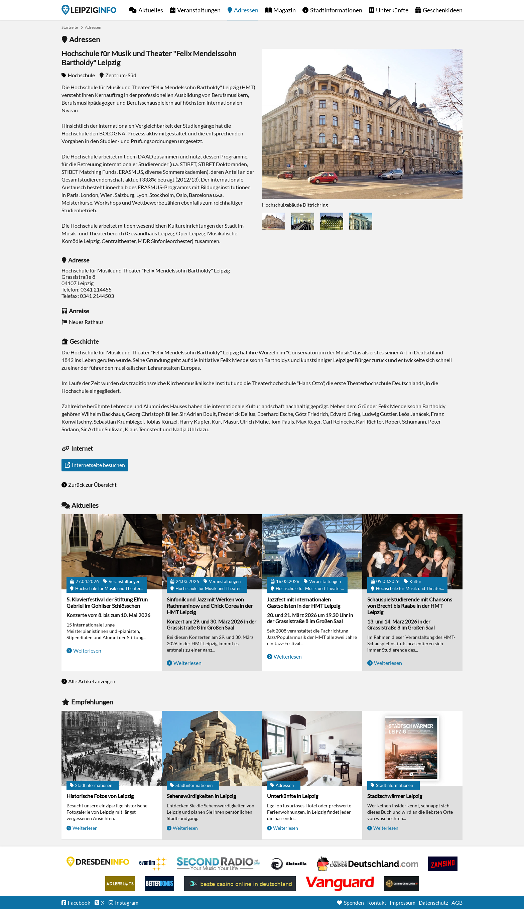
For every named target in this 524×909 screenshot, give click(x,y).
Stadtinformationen (336, 10)
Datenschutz (433, 902)
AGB (457, 902)
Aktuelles (150, 10)
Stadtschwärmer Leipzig (394, 796)
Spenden (354, 902)
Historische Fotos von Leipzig (100, 796)
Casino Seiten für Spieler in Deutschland (288, 864)
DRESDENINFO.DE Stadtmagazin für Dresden (98, 862)
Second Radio (218, 864)
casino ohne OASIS (340, 883)
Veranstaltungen (199, 10)
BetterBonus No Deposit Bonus (159, 883)
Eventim (153, 864)
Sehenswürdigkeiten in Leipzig (201, 796)
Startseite (88, 10)
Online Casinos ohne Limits (401, 883)
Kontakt (376, 902)
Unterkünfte (392, 10)
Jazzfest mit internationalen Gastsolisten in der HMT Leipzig (303, 602)
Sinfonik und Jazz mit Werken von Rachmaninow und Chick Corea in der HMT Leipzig (210, 605)
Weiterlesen (87, 650)
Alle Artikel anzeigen (91, 681)
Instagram (126, 902)
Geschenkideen (443, 10)
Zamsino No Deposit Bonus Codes (442, 864)
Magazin (284, 10)
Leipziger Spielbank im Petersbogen (367, 864)
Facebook (79, 902)
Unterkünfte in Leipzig (292, 796)
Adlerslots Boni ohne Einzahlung (120, 883)
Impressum (402, 902)
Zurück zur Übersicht (92, 484)
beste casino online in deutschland (240, 883)
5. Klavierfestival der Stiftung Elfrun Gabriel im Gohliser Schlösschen (107, 602)
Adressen (246, 10)
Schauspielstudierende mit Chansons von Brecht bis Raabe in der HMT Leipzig (409, 605)
